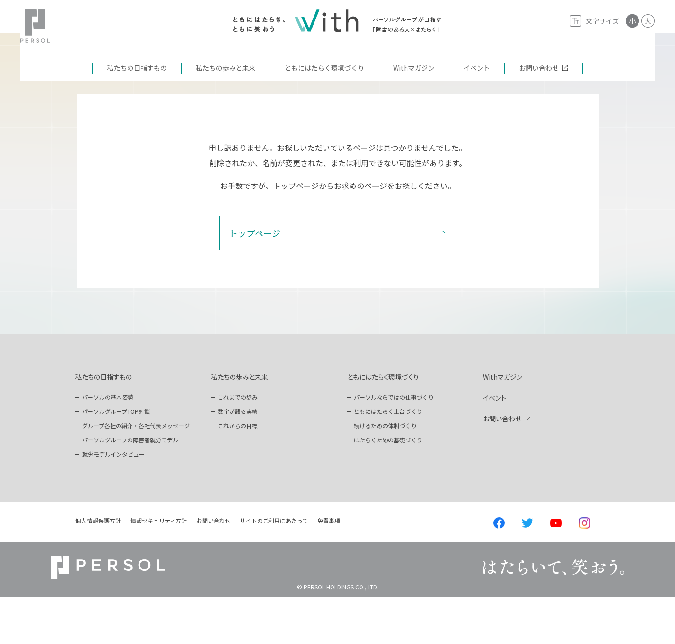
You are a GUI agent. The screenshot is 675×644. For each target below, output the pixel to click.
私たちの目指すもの (103, 424)
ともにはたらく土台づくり (388, 459)
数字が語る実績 (238, 459)
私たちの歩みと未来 (239, 424)
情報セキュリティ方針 (158, 568)
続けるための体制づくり (385, 473)
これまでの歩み (238, 444)
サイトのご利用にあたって (274, 568)
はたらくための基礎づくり (388, 487)
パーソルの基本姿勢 (107, 444)
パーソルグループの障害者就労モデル (130, 487)
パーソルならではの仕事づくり (394, 444)
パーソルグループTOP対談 (116, 459)
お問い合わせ (502, 466)
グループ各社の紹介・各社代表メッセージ (136, 473)
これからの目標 (238, 473)
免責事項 (328, 568)
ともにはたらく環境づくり (383, 424)
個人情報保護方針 (98, 568)
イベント (494, 445)
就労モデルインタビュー (113, 501)
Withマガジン (502, 424)
